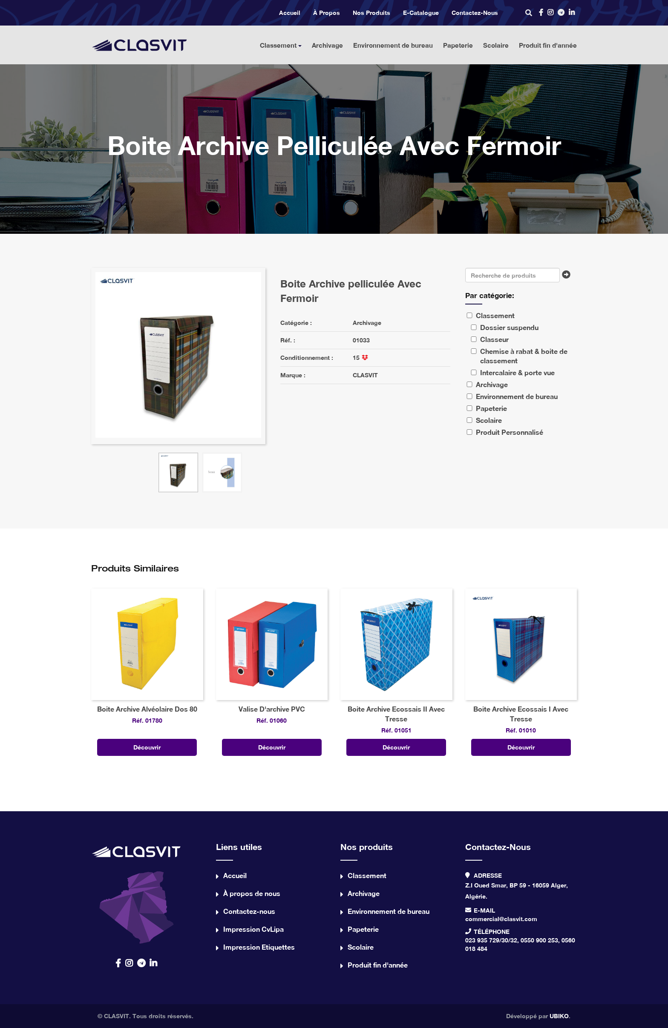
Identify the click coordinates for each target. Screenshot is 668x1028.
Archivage (327, 45)
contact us (136, 892)
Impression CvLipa (253, 929)
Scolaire (496, 45)
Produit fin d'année (548, 45)
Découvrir (147, 747)
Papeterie (458, 45)
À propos (326, 12)
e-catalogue (421, 12)
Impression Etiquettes (259, 947)
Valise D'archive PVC (272, 709)
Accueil (289, 12)
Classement (281, 45)
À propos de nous (251, 893)
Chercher (568, 277)
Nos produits (371, 12)
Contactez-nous (475, 12)
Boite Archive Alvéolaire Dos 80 (147, 709)
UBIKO (559, 1015)
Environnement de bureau (393, 45)
